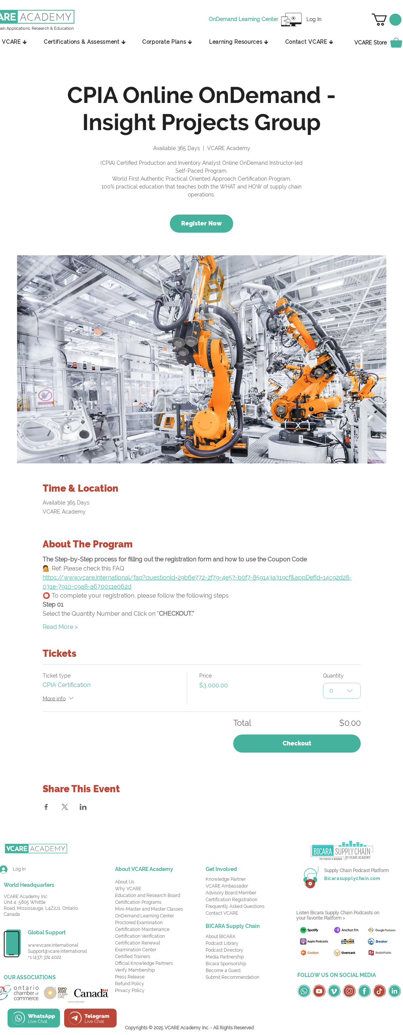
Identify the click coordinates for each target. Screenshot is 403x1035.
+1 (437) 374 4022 (44, 957)
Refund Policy (129, 983)
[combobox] (342, 690)
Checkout (297, 743)
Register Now (201, 223)
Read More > (60, 626)
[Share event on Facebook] (46, 807)
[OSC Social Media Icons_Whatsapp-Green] (304, 991)
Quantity (333, 676)
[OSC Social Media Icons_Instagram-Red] (349, 991)
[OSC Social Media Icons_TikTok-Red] (379, 991)
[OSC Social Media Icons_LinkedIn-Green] (394, 991)
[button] (386, 20)
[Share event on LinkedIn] (83, 807)
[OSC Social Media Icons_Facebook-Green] (364, 991)
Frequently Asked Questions (235, 906)
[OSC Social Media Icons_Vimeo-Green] (334, 991)
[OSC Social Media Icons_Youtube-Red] (319, 991)
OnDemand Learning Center (144, 915)
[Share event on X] (64, 807)
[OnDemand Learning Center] (244, 19)
